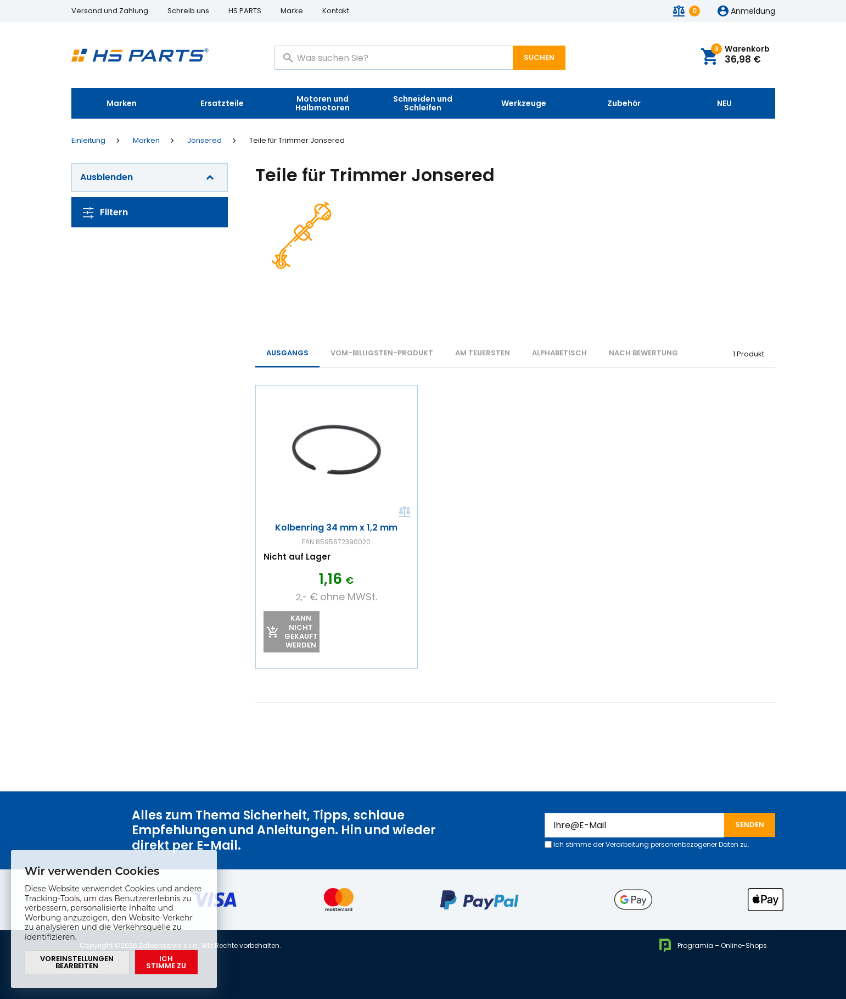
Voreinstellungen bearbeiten (77, 962)
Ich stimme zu (166, 962)
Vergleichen (403, 512)
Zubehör (624, 103)
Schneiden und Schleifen (422, 103)
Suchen (539, 57)
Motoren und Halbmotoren (322, 103)
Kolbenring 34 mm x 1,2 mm (336, 528)
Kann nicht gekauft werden (300, 632)
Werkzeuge (523, 103)
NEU (724, 103)
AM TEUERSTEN (482, 353)
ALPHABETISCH (559, 353)
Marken (122, 103)
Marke (292, 10)
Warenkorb (740, 55)
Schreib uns (188, 10)
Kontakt (335, 10)
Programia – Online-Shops (712, 945)
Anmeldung (753, 11)
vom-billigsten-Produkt (381, 353)
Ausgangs (287, 353)
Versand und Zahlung (109, 10)
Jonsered (204, 140)
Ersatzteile (222, 103)
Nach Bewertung (643, 353)
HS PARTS (244, 10)
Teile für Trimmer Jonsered (297, 140)
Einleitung (88, 140)
